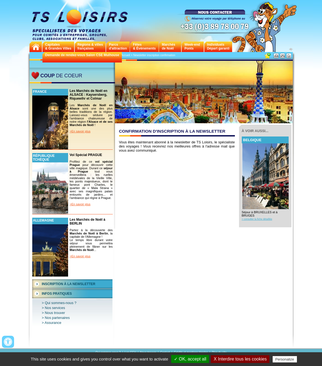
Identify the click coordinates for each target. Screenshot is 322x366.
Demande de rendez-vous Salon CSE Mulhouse (82, 55)
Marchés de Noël (168, 46)
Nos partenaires (57, 318)
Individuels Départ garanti (218, 46)
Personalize (284, 359)
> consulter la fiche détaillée (257, 219)
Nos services (55, 308)
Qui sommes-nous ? (61, 303)
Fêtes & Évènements (144, 46)
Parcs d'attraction (118, 46)
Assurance (53, 323)
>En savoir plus (80, 131)
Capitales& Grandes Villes (58, 46)
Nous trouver (55, 313)
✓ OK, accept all (190, 359)
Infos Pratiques (57, 294)
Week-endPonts (192, 46)
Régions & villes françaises (90, 46)
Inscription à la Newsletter (68, 284)
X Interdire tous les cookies (240, 359)
